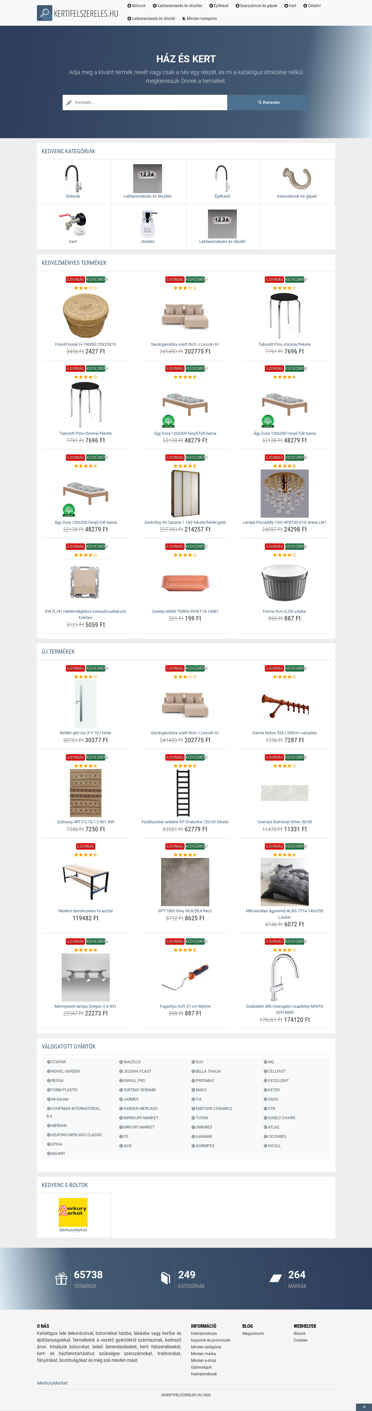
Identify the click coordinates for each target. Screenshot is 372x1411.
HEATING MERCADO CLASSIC (74, 1135)
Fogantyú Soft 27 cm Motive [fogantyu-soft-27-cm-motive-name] (185, 1006)
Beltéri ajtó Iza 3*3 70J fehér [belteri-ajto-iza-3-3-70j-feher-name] (85, 732)
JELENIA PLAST (135, 1071)
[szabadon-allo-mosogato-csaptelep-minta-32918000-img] (284, 977)
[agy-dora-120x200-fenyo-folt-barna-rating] (185, 377)
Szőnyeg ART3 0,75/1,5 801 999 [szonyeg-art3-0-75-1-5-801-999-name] (85, 821)
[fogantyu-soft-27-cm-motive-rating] (185, 950)
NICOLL (272, 1146)
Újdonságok (201, 1367)
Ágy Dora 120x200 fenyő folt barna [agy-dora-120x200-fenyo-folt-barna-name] (185, 433)
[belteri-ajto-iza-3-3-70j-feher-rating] (86, 677)
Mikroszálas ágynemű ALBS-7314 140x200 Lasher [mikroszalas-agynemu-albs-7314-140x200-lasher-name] (284, 914)
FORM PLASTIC (62, 1090)
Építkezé (219, 6)
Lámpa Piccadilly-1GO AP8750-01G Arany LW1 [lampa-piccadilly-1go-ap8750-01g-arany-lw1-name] (285, 522)
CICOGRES (274, 1136)
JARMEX (129, 1099)
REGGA (55, 1080)
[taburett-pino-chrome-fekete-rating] (284, 288)
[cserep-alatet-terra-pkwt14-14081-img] (185, 582)
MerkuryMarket (52, 1383)
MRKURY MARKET (137, 1127)
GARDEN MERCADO (138, 1108)
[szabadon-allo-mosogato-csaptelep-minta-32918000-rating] (284, 950)
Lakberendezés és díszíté (152, 18)
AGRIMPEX (203, 1146)
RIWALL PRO (132, 1080)
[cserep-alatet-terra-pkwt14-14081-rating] (185, 555)
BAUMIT (56, 1153)
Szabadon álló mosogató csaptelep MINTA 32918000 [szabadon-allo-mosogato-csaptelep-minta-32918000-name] (284, 1009)
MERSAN (57, 1125)
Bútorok (137, 6)
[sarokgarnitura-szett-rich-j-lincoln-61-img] (185, 315)
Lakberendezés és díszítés (178, 6)
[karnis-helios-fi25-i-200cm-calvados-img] (284, 704)
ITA (196, 1099)
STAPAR (56, 1062)
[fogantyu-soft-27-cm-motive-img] (185, 977)
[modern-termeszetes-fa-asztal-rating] (86, 855)
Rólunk (300, 1333)
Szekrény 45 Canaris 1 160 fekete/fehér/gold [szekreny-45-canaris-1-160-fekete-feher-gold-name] (185, 522)
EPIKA (54, 1144)
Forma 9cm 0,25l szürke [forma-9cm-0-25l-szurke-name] (284, 611)
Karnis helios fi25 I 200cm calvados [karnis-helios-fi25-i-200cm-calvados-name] (285, 732)
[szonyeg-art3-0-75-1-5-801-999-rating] (86, 766)
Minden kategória (200, 18)
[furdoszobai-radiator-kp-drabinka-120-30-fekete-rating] (185, 766)
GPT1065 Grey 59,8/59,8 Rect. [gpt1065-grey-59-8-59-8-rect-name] (185, 910)
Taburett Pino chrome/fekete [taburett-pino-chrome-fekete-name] (284, 344)
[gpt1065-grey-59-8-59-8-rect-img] (185, 882)
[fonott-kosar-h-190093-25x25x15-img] (86, 315)
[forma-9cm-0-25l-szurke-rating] (284, 555)
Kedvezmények (204, 1374)
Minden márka (203, 1354)
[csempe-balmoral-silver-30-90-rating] (284, 766)
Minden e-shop (203, 1360)
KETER (271, 1090)
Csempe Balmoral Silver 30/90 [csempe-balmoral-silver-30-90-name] (284, 821)
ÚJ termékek (58, 651)
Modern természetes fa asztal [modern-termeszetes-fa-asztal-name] (85, 910)
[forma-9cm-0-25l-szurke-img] (284, 582)
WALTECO (130, 1062)
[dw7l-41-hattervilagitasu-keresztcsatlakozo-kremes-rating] (86, 555)
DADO (270, 1099)
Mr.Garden (58, 1099)
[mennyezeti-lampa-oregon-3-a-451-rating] (86, 950)
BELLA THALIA (206, 1071)
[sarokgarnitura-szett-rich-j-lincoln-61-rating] (185, 288)
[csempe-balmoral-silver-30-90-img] (284, 793)
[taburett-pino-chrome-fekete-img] (284, 315)
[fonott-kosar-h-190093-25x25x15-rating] (86, 288)
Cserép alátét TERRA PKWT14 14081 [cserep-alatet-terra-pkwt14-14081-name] (185, 611)
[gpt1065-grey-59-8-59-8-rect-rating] (185, 855)
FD (123, 1136)
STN (269, 1108)
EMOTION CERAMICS (211, 1108)
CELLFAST (274, 1071)
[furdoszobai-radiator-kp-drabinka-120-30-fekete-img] (185, 793)
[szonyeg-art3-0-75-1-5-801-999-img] (86, 793)
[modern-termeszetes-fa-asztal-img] (86, 882)
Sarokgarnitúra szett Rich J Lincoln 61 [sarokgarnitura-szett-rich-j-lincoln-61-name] (185, 344)
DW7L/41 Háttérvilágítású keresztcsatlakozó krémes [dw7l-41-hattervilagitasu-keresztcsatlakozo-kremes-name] (85, 614)
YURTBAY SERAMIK (137, 1090)
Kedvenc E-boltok (65, 1185)
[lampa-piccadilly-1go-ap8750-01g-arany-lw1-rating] (284, 466)
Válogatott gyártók (69, 1046)
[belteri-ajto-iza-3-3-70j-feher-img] (86, 704)
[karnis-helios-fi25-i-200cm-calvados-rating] (284, 677)
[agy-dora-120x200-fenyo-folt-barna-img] (185, 404)
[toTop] (364, 1407)
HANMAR (201, 1136)
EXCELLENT (276, 1080)
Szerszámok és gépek (257, 6)
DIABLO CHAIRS (279, 1118)
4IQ (268, 1062)
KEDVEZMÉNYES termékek (74, 262)
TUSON (199, 1118)
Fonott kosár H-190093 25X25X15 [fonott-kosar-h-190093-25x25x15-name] (85, 344)
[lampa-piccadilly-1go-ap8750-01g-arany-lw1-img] (284, 493)
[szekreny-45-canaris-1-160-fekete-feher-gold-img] (185, 493)
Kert (291, 6)
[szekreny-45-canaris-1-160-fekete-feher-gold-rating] (185, 466)
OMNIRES (201, 1127)
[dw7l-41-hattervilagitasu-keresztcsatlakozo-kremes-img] (86, 582)
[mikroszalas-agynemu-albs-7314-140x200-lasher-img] (284, 882)
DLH (197, 1062)
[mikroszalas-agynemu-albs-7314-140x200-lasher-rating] (284, 855)
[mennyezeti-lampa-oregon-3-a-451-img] (86, 977)
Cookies (300, 1340)
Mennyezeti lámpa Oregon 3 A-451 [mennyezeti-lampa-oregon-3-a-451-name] (86, 1006)
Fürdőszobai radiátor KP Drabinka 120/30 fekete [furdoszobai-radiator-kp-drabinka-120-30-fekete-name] (185, 821)
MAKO (199, 1090)
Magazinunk (253, 1333)
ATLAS (271, 1127)
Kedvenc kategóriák (68, 151)
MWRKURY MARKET (138, 1118)
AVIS (125, 1146)
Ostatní (313, 6)
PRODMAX (202, 1080)
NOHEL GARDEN (63, 1071)
